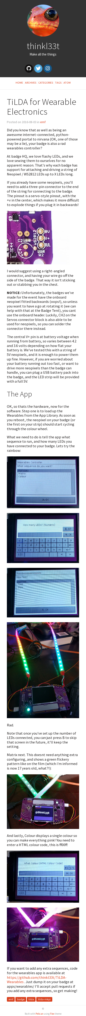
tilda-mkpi (44, 999)
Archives (30, 82)
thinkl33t (43, 46)
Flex (52, 1013)
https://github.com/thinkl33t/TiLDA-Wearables (37, 979)
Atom (67, 82)
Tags (58, 82)
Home (19, 82)
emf (43, 122)
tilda (31, 999)
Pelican (39, 1013)
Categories (45, 82)
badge (21, 999)
